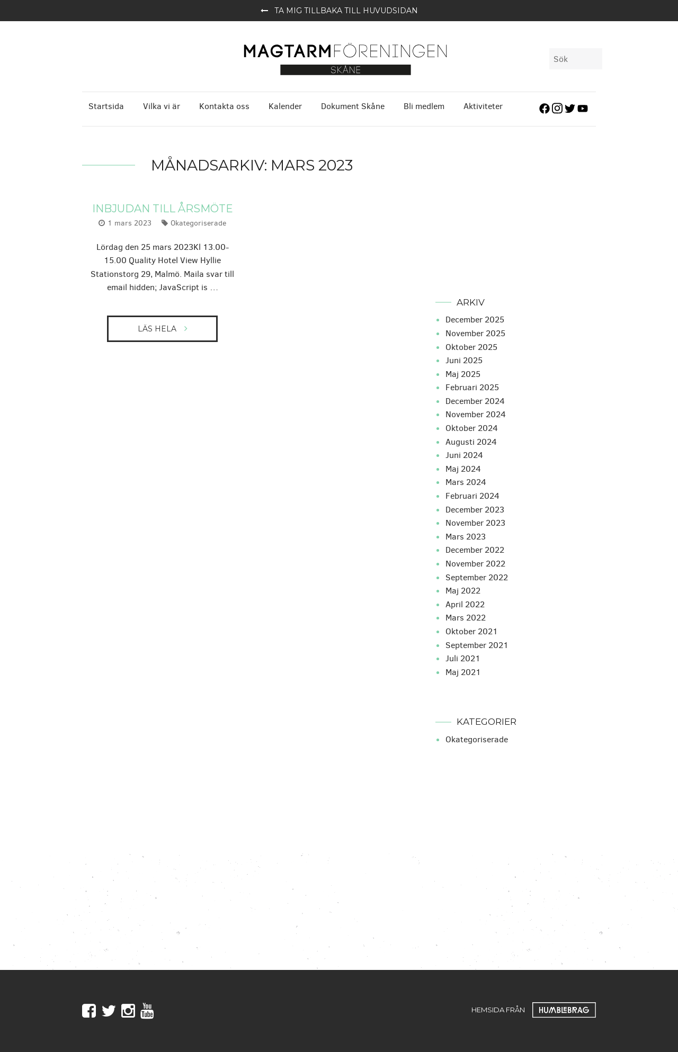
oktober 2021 (471, 630)
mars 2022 (465, 616)
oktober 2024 (471, 427)
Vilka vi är (161, 104)
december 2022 (474, 548)
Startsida (106, 104)
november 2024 (475, 413)
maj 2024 (463, 467)
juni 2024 (464, 454)
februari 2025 (472, 386)
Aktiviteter (483, 104)
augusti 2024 (471, 440)
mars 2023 (465, 535)
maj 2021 (463, 671)
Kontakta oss (224, 104)
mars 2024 (465, 481)
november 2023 (475, 521)
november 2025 (475, 332)
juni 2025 (464, 359)
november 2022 (475, 562)
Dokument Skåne (353, 104)
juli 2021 (462, 657)
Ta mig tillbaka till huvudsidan (339, 10)
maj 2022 (462, 589)
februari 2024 (472, 494)
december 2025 (474, 318)
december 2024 (475, 400)
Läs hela (157, 327)
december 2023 (474, 508)
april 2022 (465, 603)
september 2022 (476, 575)
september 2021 (476, 643)
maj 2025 (462, 372)
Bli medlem (424, 104)
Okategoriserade (198, 222)
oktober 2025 (471, 345)
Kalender (285, 104)
